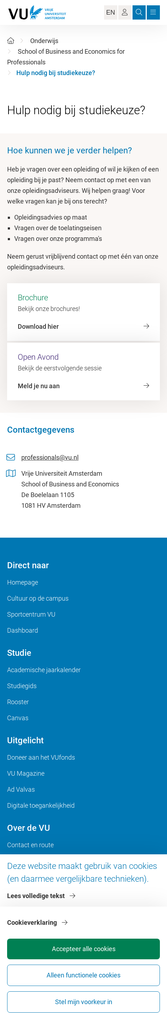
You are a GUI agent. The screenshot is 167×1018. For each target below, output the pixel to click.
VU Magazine (25, 773)
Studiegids (22, 686)
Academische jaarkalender (44, 670)
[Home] (10, 40)
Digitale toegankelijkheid (41, 805)
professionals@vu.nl (50, 457)
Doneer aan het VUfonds (41, 757)
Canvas (17, 718)
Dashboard (22, 630)
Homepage (22, 582)
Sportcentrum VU (31, 614)
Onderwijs (44, 40)
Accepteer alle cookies (83, 949)
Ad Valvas (21, 789)
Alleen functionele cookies (83, 975)
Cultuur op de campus (38, 598)
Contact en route (30, 845)
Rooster (18, 702)
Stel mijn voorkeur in (83, 1002)
